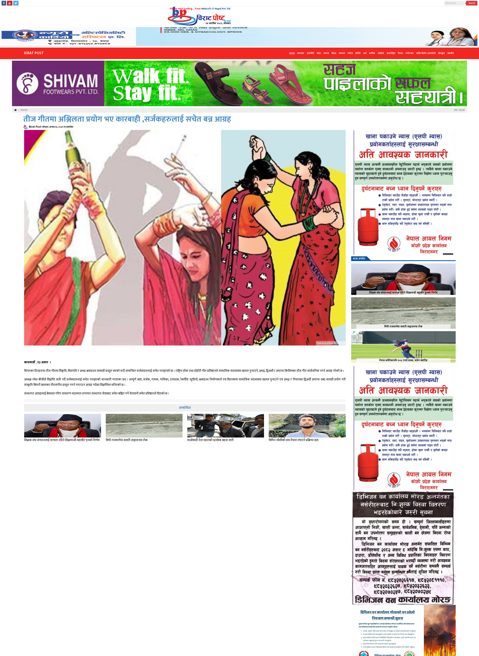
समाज (326, 53)
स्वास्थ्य (342, 53)
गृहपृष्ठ (292, 53)
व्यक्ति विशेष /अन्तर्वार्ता (425, 53)
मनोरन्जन (410, 53)
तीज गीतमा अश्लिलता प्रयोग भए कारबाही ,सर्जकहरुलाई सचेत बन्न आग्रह (127, 119)
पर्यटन (350, 53)
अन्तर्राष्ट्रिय (390, 53)
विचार (400, 53)
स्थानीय (450, 53)
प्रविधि (358, 53)
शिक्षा (333, 53)
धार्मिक (372, 53)
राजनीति (310, 53)
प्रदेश (319, 53)
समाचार (300, 53)
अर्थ (364, 53)
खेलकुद (441, 53)
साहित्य (381, 53)
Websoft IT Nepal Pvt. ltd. (216, 9)
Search (472, 3)
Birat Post (34, 53)
